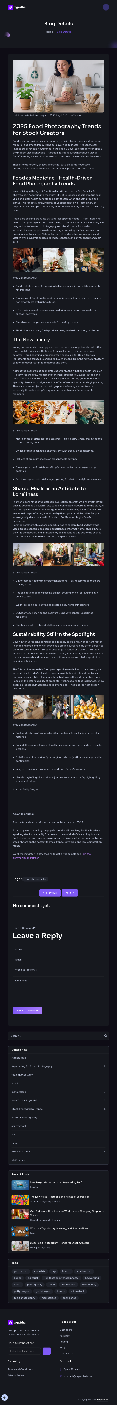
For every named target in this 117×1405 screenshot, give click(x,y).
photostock (21, 1271)
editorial (33, 1278)
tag (54, 1271)
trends (61, 1291)
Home (49, 31)
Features (65, 1335)
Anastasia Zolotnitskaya (32, 115)
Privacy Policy (16, 1375)
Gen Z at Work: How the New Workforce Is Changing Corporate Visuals (67, 1213)
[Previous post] (50, 893)
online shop (69, 1297)
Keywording (92, 1278)
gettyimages (43, 1291)
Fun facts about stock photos (61, 1278)
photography (34, 1284)
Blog (62, 1347)
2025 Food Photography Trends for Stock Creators (59, 1242)
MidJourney (89, 1284)
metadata (39, 1271)
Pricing (64, 1341)
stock (17, 1284)
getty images (21, 1291)
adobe (17, 1278)
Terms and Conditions (21, 1369)
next (70, 892)
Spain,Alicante (71, 1369)
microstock (77, 1291)
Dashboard (66, 1329)
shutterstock (84, 1271)
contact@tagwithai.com (78, 1376)
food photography (35, 879)
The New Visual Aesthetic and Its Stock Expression (60, 1196)
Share (76, 115)
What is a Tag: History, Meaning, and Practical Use (59, 1228)
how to (66, 1271)
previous (50, 892)
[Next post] (70, 893)
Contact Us (66, 1353)
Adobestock (68, 1284)
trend (51, 1284)
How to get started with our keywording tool (56, 1182)
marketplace (49, 1297)
